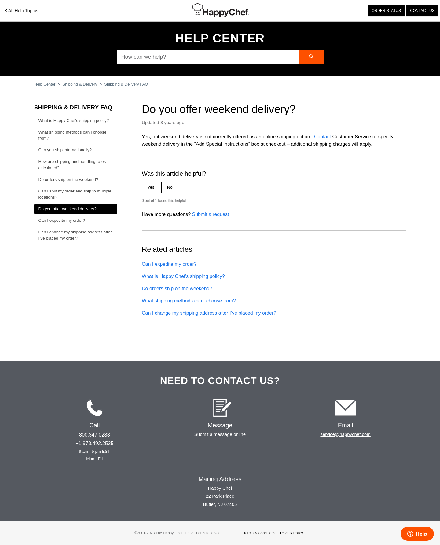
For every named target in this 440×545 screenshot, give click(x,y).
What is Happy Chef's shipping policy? (183, 276)
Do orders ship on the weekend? (177, 288)
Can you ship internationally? (65, 150)
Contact (322, 136)
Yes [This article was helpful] (151, 187)
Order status (386, 11)
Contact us (422, 11)
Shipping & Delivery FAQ (126, 84)
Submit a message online (220, 434)
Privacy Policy (291, 533)
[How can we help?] (220, 57)
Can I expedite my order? (169, 264)
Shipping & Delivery (80, 84)
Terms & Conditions (259, 533)
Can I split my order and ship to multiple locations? (75, 194)
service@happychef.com (345, 434)
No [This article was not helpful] (170, 187)
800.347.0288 (94, 434)
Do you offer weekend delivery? (67, 209)
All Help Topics (21, 10)
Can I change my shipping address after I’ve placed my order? (209, 313)
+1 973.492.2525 (94, 443)
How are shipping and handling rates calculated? (72, 164)
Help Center (220, 38)
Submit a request (210, 214)
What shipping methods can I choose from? (189, 300)
